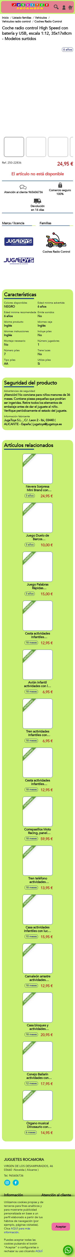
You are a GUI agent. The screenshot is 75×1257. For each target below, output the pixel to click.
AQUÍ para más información (17, 1230)
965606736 (16, 1175)
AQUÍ (39, 1251)
